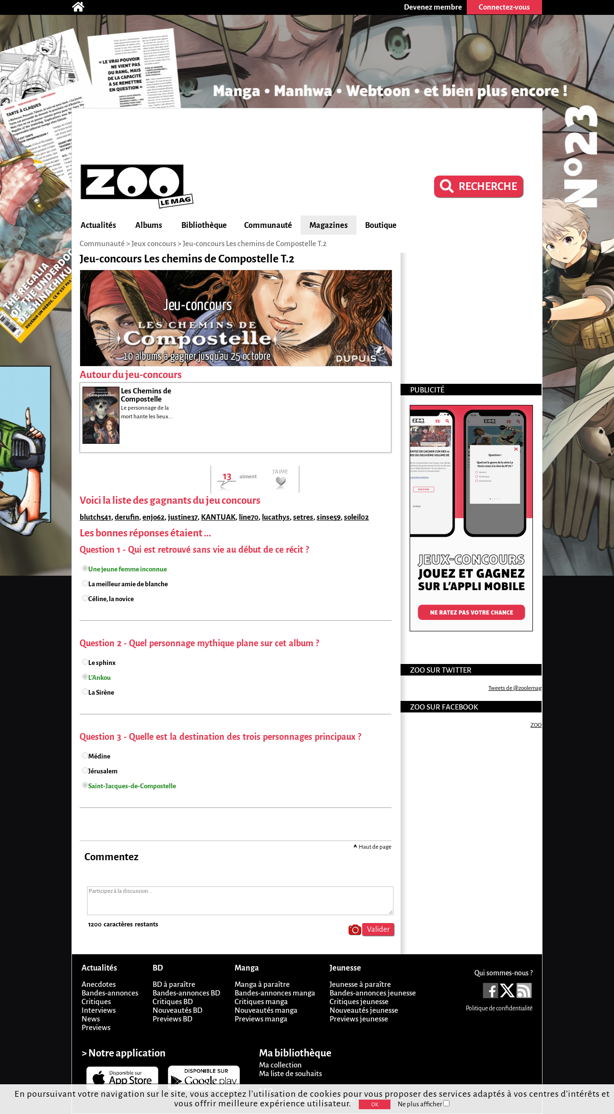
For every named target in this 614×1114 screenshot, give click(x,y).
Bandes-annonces (110, 993)
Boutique (381, 225)
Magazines (328, 225)
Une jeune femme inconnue (127, 569)
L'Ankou (99, 677)
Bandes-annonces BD (186, 993)
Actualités (98, 225)
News (91, 1019)
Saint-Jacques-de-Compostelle (132, 786)
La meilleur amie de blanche (128, 584)
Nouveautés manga (266, 1010)
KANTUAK (218, 517)
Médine (99, 756)
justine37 (183, 517)
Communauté (268, 225)
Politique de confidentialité (499, 1008)
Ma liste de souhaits (290, 1073)
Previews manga (261, 1019)
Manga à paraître (262, 984)
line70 (249, 517)
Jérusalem (103, 771)
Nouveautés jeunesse (364, 1010)
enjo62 (153, 517)
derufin (127, 517)
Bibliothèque (204, 225)
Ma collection (280, 1065)
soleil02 (356, 517)
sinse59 (329, 517)
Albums (148, 225)
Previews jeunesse (359, 1019)
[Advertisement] (307, 134)
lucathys (276, 517)
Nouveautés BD (177, 1010)
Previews (96, 1027)
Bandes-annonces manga (275, 993)
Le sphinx (102, 662)
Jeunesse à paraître (360, 984)
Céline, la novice (111, 599)
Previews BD (172, 1019)
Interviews (99, 1010)
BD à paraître (174, 984)
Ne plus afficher (423, 1104)
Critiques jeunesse (359, 1001)
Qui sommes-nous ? (503, 973)
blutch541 (95, 517)
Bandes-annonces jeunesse (373, 993)
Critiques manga (261, 1001)
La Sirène (101, 692)
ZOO (536, 725)
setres (303, 517)
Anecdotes (99, 984)
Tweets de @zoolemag (515, 688)
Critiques (96, 1001)
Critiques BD (173, 1001)
